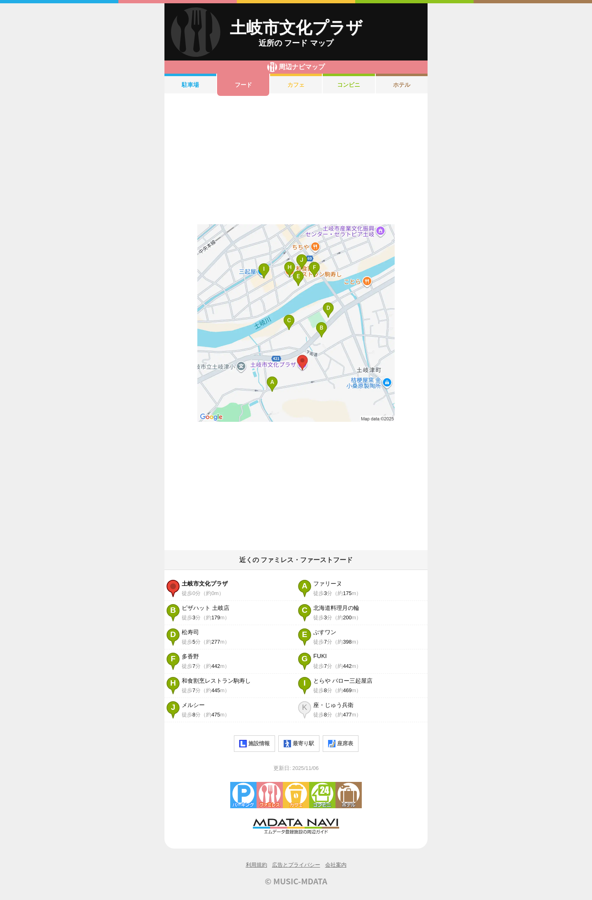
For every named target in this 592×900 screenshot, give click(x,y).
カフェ (296, 84)
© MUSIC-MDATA (296, 881)
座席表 (340, 743)
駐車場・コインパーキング (243, 795)
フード (243, 84)
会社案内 (336, 865)
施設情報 (254, 743)
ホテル (401, 84)
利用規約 (256, 865)
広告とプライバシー (296, 865)
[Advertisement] (296, 160)
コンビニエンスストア (322, 795)
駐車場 (190, 84)
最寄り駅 (299, 743)
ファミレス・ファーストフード (270, 795)
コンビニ (348, 84)
